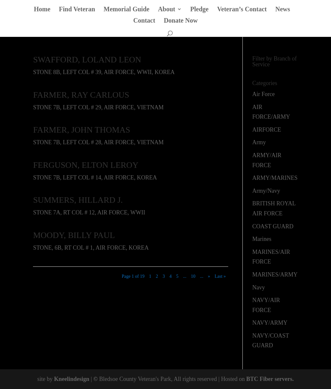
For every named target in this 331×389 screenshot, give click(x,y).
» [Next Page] (209, 276)
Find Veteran (77, 10)
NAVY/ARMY (270, 322)
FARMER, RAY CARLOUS (81, 95)
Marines (262, 239)
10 (193, 276)
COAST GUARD (273, 226)
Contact (144, 21)
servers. (283, 379)
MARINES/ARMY (275, 274)
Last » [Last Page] (220, 276)
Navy (258, 287)
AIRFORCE (266, 129)
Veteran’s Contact (242, 10)
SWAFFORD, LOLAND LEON (87, 59)
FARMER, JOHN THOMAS (81, 130)
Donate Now (181, 21)
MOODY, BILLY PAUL (74, 235)
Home (42, 10)
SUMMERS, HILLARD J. (78, 200)
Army (259, 142)
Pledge (199, 10)
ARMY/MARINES (275, 178)
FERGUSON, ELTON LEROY (85, 165)
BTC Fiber (259, 379)
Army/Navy (266, 191)
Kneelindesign (71, 379)
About (166, 10)
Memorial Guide (127, 10)
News (282, 10)
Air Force (263, 94)
